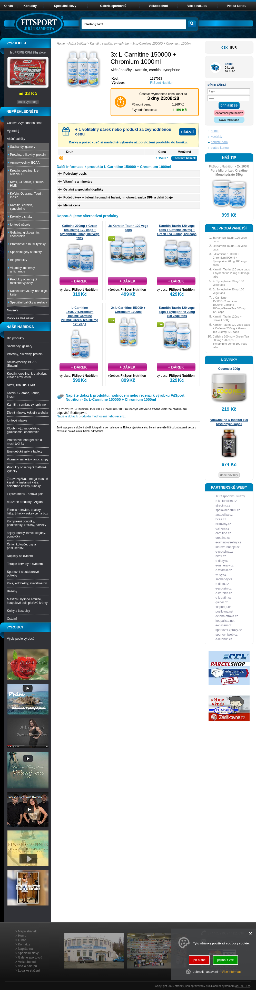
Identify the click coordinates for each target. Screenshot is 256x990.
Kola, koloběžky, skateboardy (27, 583)
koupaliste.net (224, 621)
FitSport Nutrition (161, 83)
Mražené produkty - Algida (25, 502)
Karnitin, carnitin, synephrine (109, 43)
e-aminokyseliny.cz (228, 542)
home (215, 131)
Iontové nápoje (20, 224)
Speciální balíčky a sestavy (28, 302)
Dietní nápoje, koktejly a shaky (27, 412)
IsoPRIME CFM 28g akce (28, 52)
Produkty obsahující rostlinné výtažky (23, 281)
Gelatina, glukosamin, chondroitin (25, 234)
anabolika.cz (224, 515)
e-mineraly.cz (224, 565)
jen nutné (199, 960)
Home (61, 43)
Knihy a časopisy (18, 611)
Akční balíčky (77, 43)
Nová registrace (229, 119)
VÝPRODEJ (16, 43)
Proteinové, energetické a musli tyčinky (24, 441)
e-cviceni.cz (223, 625)
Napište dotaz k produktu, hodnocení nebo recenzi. (91, 416)
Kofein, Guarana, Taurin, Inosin (26, 195)
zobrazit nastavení (205, 972)
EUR (233, 47)
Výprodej (13, 131)
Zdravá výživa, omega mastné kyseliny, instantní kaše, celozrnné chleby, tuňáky (27, 482)
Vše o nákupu (197, 6)
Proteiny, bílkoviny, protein (28, 154)
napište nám (219, 142)
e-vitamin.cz (223, 570)
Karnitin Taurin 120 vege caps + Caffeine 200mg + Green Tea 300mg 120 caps (176, 230)
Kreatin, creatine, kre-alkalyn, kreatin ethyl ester (27, 375)
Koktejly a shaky (21, 216)
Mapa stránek (27, 931)
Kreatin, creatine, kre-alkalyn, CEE (25, 172)
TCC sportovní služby (230, 496)
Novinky (12, 310)
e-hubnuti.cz (223, 639)
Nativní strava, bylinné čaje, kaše (29, 292)
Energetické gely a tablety (24, 451)
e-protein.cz (223, 588)
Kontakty (30, 6)
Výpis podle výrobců (20, 638)
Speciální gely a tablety (26, 252)
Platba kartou (236, 6)
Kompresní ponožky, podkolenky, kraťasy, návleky (26, 523)
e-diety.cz (221, 561)
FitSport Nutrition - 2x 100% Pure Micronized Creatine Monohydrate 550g (229, 170)
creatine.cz (222, 538)
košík (229, 64)
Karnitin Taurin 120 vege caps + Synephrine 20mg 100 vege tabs (177, 312)
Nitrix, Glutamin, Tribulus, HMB (27, 183)
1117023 (156, 78)
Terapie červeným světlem (25, 564)
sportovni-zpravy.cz (228, 630)
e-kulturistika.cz (226, 501)
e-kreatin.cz (223, 597)
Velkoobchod (158, 6)
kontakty (216, 136)
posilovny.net (224, 611)
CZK (224, 47)
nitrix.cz (220, 556)
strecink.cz (222, 505)
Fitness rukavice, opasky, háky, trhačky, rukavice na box (27, 511)
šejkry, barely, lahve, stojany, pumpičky (26, 534)
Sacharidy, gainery (22, 147)
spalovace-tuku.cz (227, 510)
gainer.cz (221, 602)
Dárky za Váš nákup (20, 318)
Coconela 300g (229, 369)
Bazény (12, 591)
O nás (8, 6)
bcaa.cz (220, 519)
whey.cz (220, 574)
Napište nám (26, 949)
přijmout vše (225, 960)
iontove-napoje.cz (227, 547)
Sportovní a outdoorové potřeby (23, 573)
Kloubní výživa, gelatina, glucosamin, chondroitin (23, 430)
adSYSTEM (242, 985)
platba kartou (220, 148)
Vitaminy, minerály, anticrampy (22, 269)
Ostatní (12, 618)
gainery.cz (222, 528)
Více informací (232, 972)
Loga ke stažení (29, 970)
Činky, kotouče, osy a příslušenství (21, 546)
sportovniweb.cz (226, 634)
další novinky (229, 475)
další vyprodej (27, 102)
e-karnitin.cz (223, 593)
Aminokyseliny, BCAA (25, 162)
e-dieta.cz (222, 584)
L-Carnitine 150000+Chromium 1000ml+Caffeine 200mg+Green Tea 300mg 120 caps (79, 316)
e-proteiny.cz (224, 551)
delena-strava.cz (226, 616)
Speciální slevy (65, 6)
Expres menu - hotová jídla (25, 494)
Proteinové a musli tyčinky (28, 244)
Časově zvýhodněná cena (24, 123)
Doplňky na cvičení (20, 556)
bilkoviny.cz (223, 524)
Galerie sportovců (113, 6)
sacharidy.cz (223, 579)
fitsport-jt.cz (223, 607)
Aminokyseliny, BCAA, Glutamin (22, 363)
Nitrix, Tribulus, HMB (21, 385)
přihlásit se (229, 105)
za (226, 71)
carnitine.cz (223, 533)
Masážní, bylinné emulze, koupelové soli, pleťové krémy (27, 601)
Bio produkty (18, 260)
